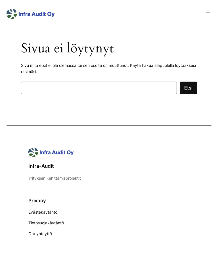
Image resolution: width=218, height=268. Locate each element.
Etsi (188, 88)
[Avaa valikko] (208, 13)
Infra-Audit (41, 166)
